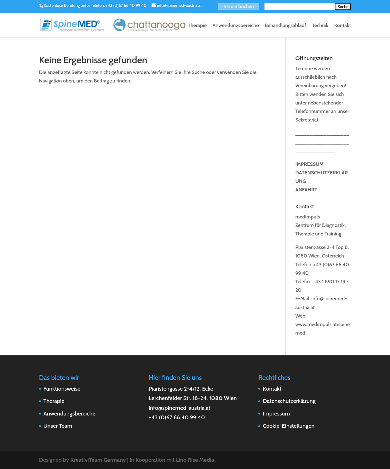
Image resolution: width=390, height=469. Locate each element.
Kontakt (342, 25)
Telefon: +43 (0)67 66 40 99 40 (119, 5)
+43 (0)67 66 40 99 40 (177, 417)
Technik (320, 25)
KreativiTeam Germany (98, 459)
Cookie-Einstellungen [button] (288, 425)
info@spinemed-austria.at (179, 407)
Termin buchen (238, 6)
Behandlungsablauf (285, 25)
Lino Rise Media (195, 459)
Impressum (276, 413)
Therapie (197, 25)
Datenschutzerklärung (289, 401)
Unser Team (57, 425)
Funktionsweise (62, 388)
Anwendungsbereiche (235, 25)
